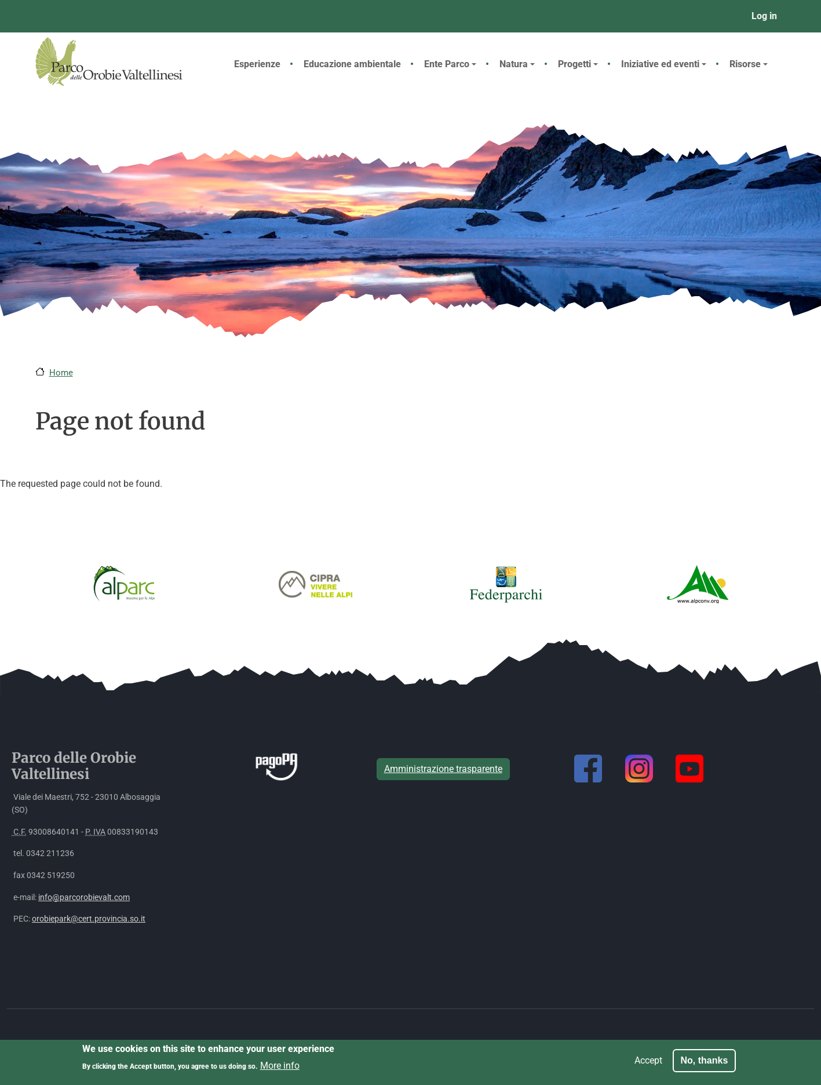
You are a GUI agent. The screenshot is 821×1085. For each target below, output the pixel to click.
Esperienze (257, 64)
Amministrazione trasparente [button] (443, 768)
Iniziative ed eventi (663, 64)
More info (280, 1069)
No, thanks (704, 1064)
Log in (764, 15)
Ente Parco (450, 64)
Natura (517, 64)
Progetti (578, 64)
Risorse (748, 64)
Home (61, 372)
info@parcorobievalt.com (84, 897)
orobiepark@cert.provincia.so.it (88, 919)
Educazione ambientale (352, 64)
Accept (648, 1063)
